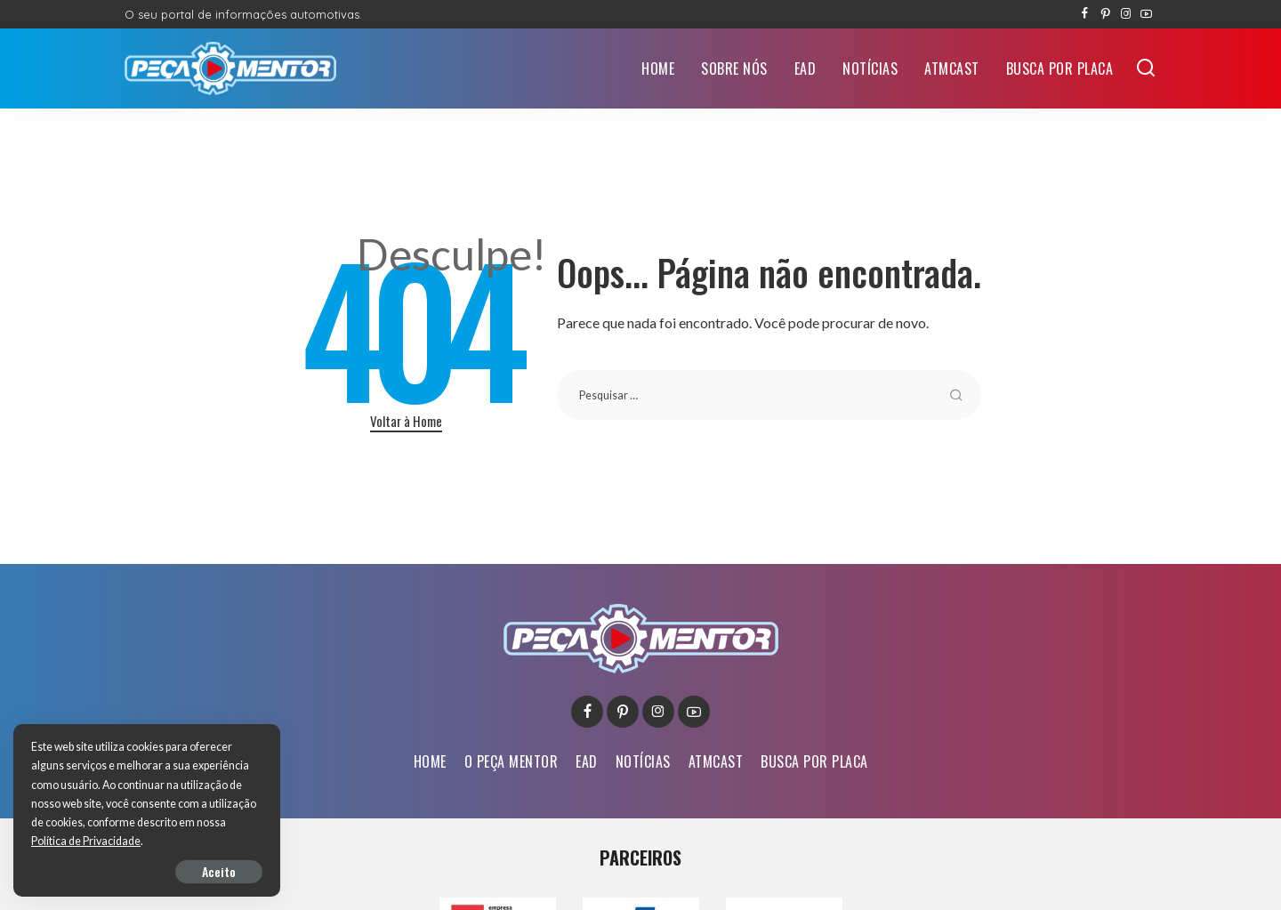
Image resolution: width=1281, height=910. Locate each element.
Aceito (219, 871)
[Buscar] (1145, 68)
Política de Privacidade (86, 841)
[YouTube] (1146, 14)
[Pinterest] (1105, 14)
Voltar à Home (406, 421)
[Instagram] (1126, 14)
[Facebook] (1085, 14)
